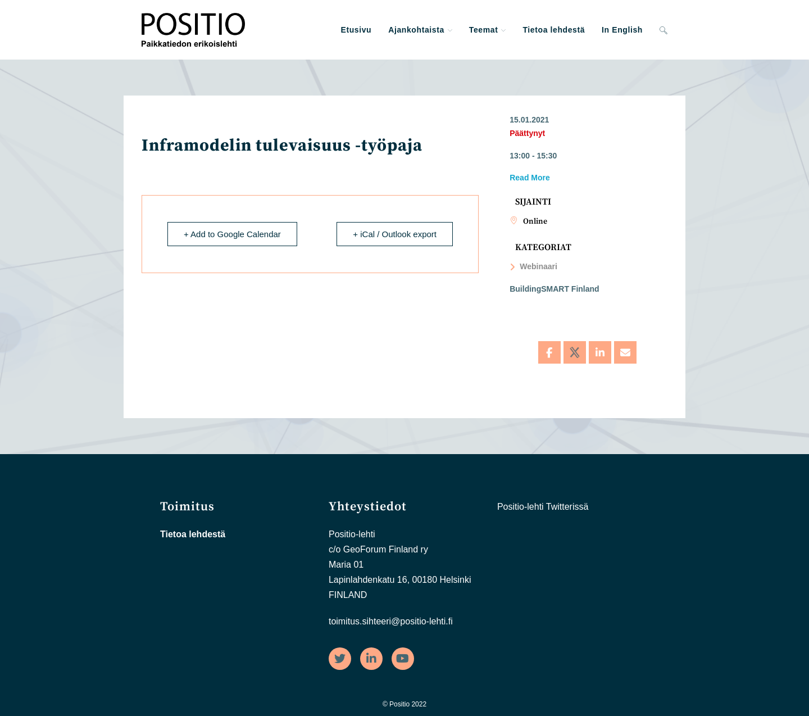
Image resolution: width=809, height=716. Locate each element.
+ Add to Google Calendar (232, 234)
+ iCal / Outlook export (395, 234)
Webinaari (533, 266)
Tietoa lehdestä (192, 534)
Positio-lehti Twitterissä (542, 506)
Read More (530, 177)
